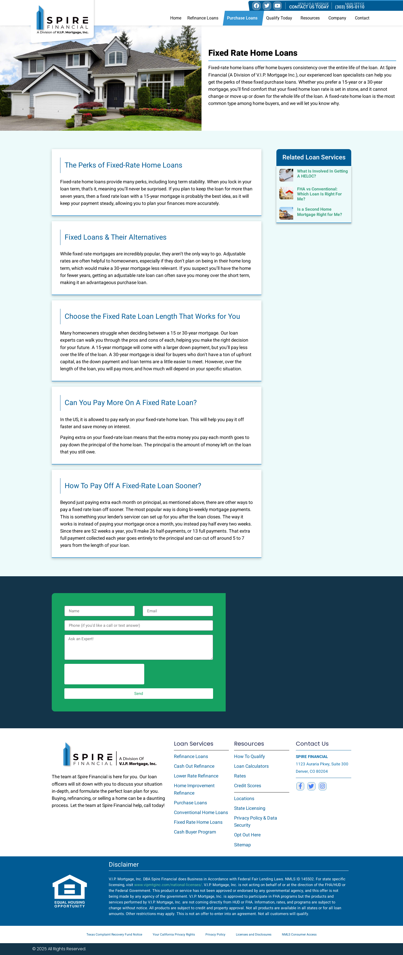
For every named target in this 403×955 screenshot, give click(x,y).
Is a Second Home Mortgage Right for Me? (319, 212)
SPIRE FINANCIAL (312, 757)
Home (175, 18)
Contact (362, 18)
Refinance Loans (204, 18)
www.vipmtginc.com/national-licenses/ (168, 885)
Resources (311, 18)
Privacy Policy (215, 934)
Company (338, 18)
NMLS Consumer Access (299, 934)
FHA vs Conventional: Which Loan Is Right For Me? (319, 194)
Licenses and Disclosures (253, 934)
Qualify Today (280, 18)
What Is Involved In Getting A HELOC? (322, 173)
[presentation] (104, 674)
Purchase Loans (243, 18)
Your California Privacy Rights (174, 934)
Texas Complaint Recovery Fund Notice (114, 934)
